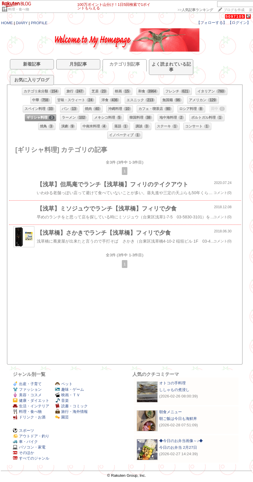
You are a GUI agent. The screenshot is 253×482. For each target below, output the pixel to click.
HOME (7, 23)
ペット (64, 384)
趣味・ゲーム (69, 389)
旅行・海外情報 (71, 411)
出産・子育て (27, 384)
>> (195, 10)
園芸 (62, 417)
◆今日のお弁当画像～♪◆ (181, 441)
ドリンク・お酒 (29, 417)
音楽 (62, 400)
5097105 (235, 16)
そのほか (23, 453)
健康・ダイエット (31, 400)
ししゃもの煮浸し (174, 390)
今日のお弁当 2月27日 (178, 447)
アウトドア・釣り (31, 436)
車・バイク (25, 441)
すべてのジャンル (31, 458)
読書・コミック (71, 406)
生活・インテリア (31, 406)
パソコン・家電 (29, 447)
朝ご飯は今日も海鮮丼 (178, 418)
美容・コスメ (27, 395)
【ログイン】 (239, 22)
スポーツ (23, 430)
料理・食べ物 (18, 9)
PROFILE (39, 23)
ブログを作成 (234, 10)
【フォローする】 (211, 22)
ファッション (27, 389)
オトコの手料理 (172, 383)
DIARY (22, 23)
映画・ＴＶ (67, 395)
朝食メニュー (170, 412)
